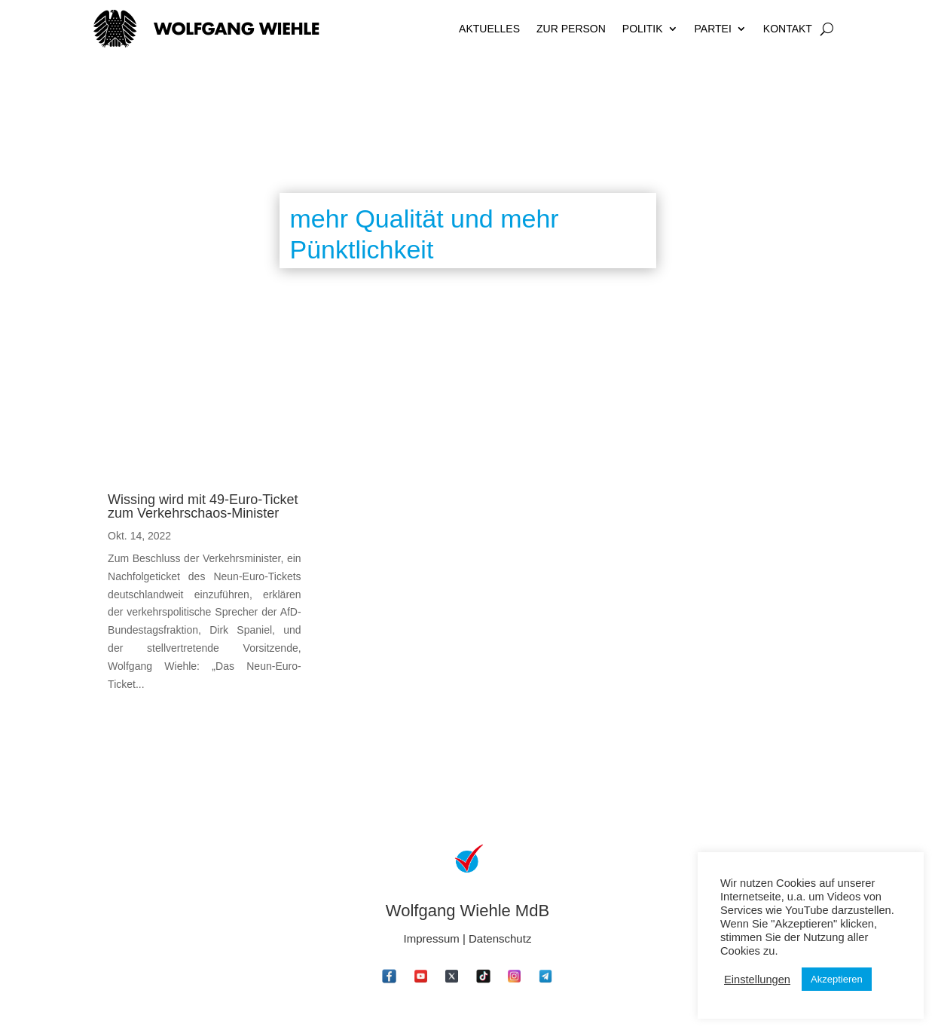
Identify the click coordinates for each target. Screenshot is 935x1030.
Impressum (432, 938)
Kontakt (787, 29)
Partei (713, 29)
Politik (642, 29)
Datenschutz (500, 938)
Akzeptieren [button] (837, 979)
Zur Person (571, 29)
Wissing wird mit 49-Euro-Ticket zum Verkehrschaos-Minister (203, 506)
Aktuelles (489, 29)
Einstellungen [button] (757, 979)
